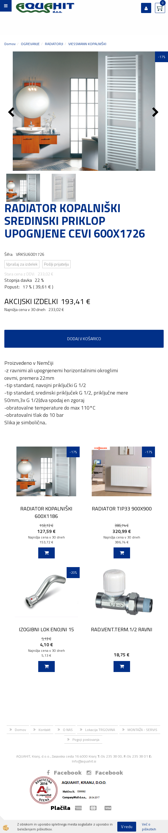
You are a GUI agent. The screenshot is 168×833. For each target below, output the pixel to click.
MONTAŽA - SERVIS (142, 729)
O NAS (68, 729)
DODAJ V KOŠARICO (84, 339)
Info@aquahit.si (84, 761)
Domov (10, 44)
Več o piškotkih (149, 827)
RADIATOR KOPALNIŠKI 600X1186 (46, 512)
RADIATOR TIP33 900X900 (122, 508)
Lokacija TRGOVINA (100, 729)
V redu (126, 826)
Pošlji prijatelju (56, 264)
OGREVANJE (30, 44)
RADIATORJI (54, 44)
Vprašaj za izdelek (22, 264)
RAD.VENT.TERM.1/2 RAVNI (121, 629)
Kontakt (44, 729)
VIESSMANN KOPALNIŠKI (87, 44)
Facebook (64, 772)
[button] (156, 113)
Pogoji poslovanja (85, 739)
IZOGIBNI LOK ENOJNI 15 (46, 629)
